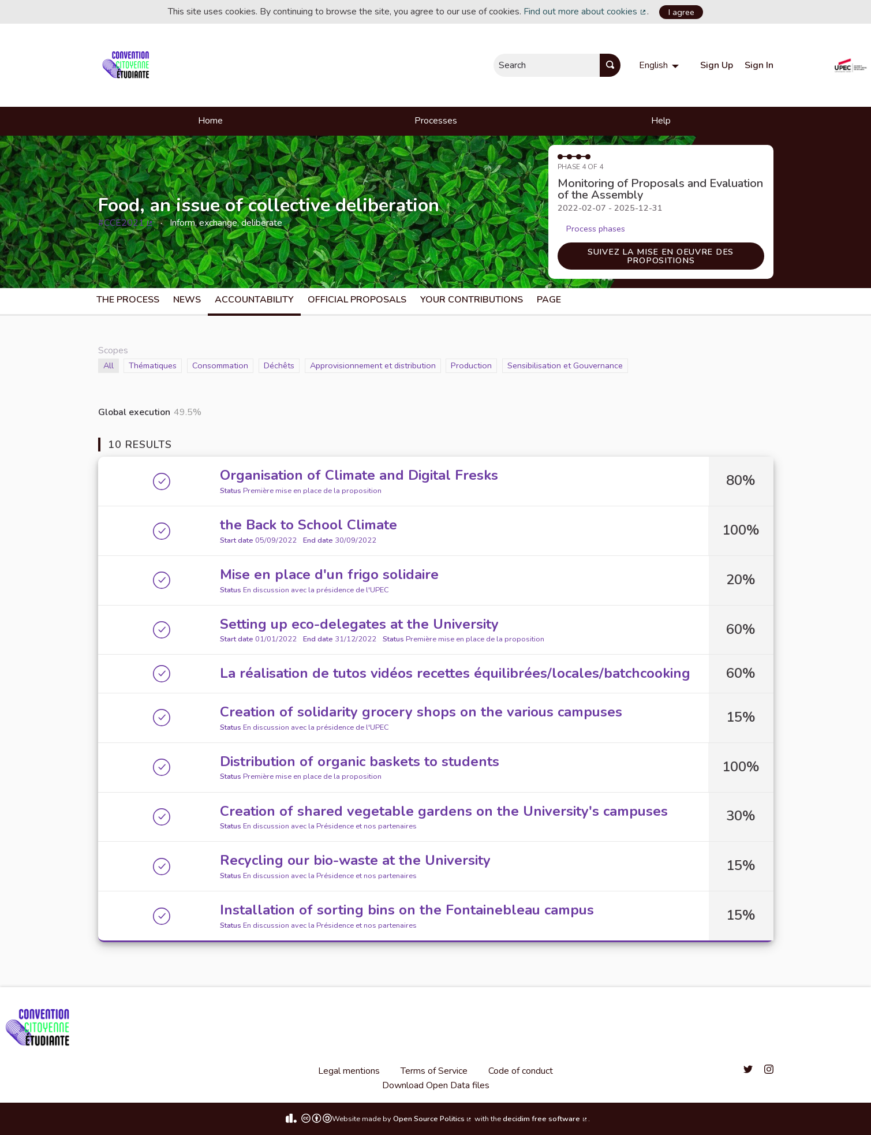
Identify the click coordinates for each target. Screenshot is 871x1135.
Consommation (220, 365)
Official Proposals (357, 299)
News (187, 299)
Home (210, 120)
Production (471, 365)
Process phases (595, 228)
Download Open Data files (435, 1085)
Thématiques (153, 365)
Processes (435, 120)
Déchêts (279, 365)
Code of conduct (520, 1071)
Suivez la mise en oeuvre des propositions (661, 256)
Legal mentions (349, 1071)
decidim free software (545, 1119)
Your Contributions (471, 299)
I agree (681, 12)
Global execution (134, 412)
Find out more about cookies (585, 11)
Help (661, 120)
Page (549, 299)
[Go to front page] (128, 65)
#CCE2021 (126, 222)
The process (127, 299)
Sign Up (716, 65)
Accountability (254, 299)
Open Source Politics (433, 1119)
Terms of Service (434, 1071)
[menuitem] (660, 65)
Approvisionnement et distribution (373, 365)
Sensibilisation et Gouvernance (565, 365)
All (111, 365)
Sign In (759, 65)
